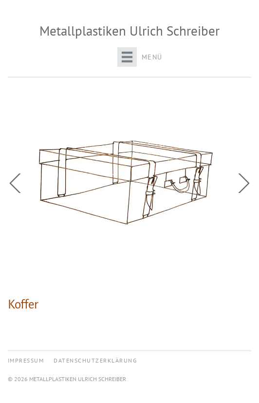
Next (241, 183)
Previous (17, 183)
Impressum (26, 360)
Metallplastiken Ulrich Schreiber (129, 30)
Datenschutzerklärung (95, 360)
